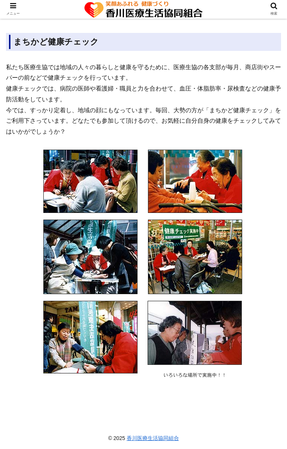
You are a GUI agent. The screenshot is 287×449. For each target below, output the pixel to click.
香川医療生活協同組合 (153, 438)
